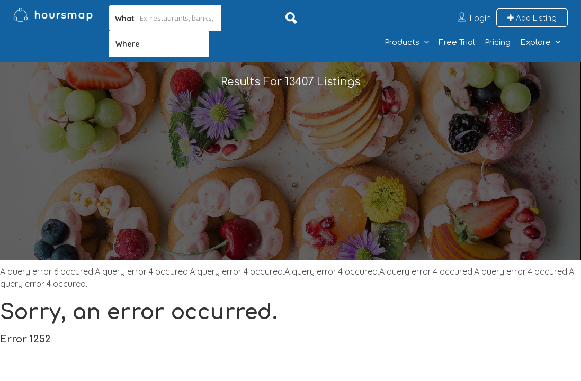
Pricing (498, 42)
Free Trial (457, 42)
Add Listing (532, 18)
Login (480, 18)
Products (402, 42)
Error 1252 (25, 339)
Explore (535, 42)
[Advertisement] (290, 186)
